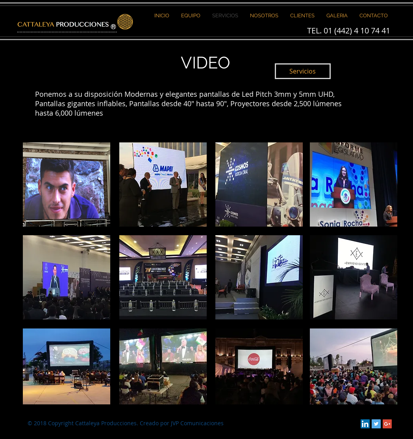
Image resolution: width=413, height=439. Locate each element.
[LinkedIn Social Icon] (365, 423)
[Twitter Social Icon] (376, 423)
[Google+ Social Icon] (387, 423)
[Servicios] (303, 71)
